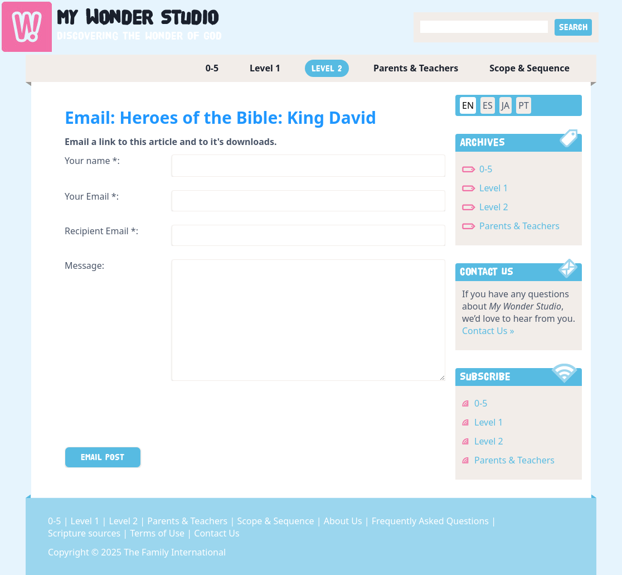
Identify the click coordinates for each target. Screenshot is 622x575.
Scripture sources (85, 533)
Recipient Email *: (101, 231)
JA (506, 105)
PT (523, 105)
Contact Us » (488, 331)
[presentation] (149, 416)
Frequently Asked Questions (431, 521)
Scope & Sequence (529, 68)
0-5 (212, 68)
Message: (84, 265)
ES (488, 105)
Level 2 (327, 68)
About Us (344, 521)
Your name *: (92, 160)
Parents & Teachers (415, 68)
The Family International (175, 552)
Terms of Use (158, 533)
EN (468, 105)
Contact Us (216, 533)
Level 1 (265, 68)
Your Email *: (92, 196)
